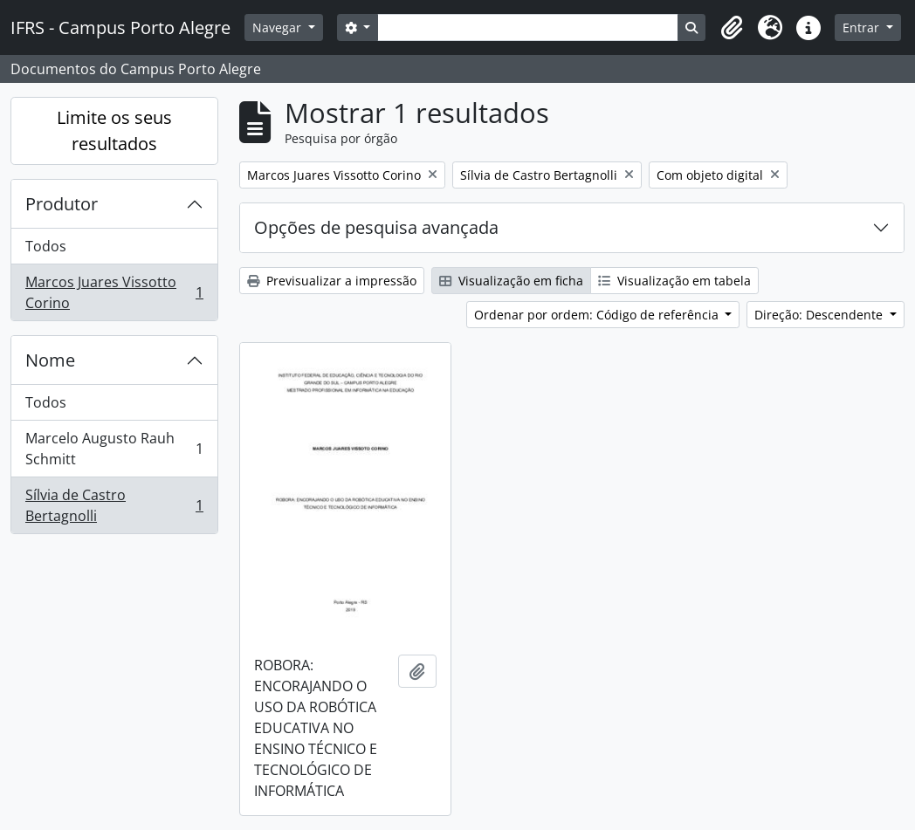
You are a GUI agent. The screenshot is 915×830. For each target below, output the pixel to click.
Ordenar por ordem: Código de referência (598, 314)
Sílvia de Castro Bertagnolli (113, 505)
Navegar (278, 27)
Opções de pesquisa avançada (376, 227)
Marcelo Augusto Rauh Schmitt (113, 449)
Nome (50, 360)
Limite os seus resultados (114, 130)
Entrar (863, 27)
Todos (45, 246)
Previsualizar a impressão (331, 280)
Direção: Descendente (820, 314)
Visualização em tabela (674, 280)
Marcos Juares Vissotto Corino (113, 292)
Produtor (61, 204)
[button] (731, 28)
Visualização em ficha (511, 280)
